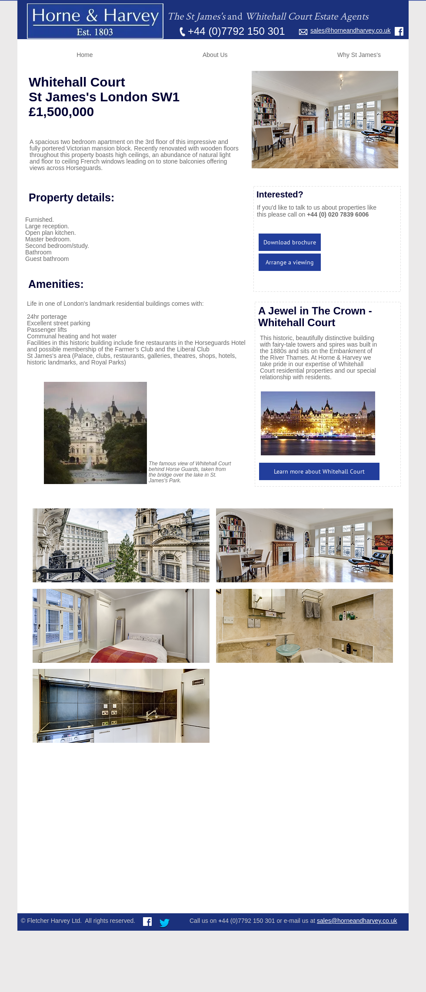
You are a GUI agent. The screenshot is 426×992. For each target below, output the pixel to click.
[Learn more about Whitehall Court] (319, 471)
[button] (121, 545)
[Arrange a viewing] (290, 262)
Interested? (279, 194)
